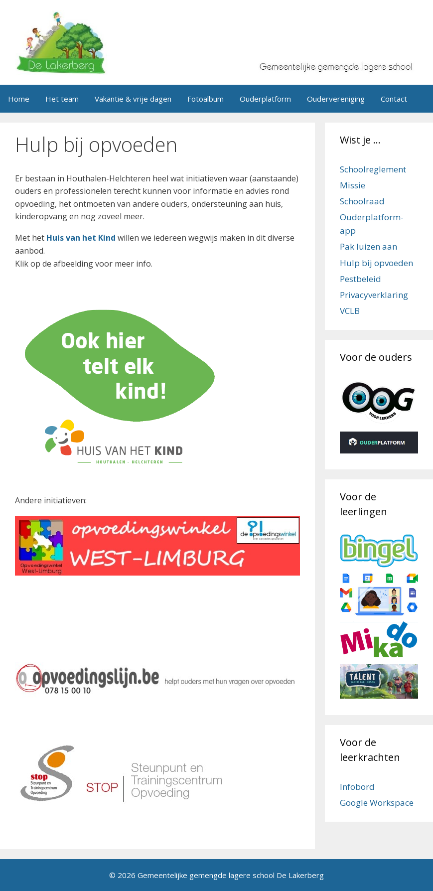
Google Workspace (377, 802)
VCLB (350, 310)
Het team (62, 99)
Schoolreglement (373, 169)
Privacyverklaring (374, 294)
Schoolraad (362, 201)
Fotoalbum (205, 99)
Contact (394, 99)
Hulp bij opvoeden (376, 263)
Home (18, 99)
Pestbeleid (360, 279)
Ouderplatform (265, 99)
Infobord (357, 786)
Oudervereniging (336, 99)
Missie (352, 185)
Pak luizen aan (368, 246)
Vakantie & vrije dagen (133, 99)
